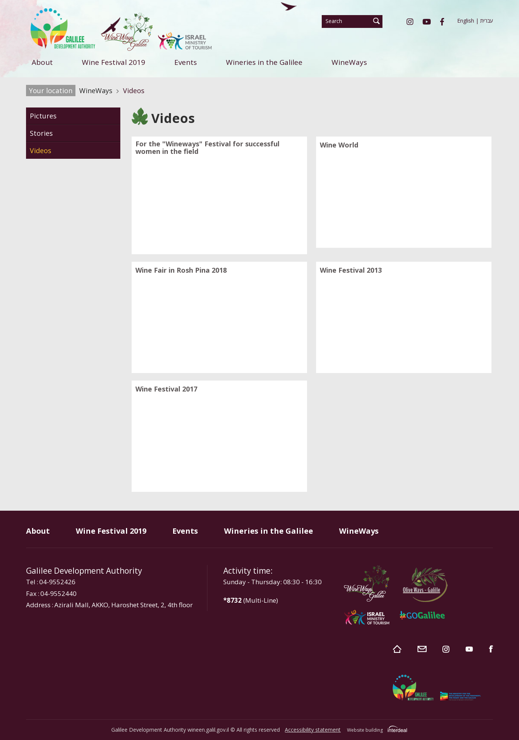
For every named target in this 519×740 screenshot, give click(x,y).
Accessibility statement (313, 729)
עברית (486, 20)
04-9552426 (57, 581)
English (465, 20)
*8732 (232, 600)
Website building (365, 730)
